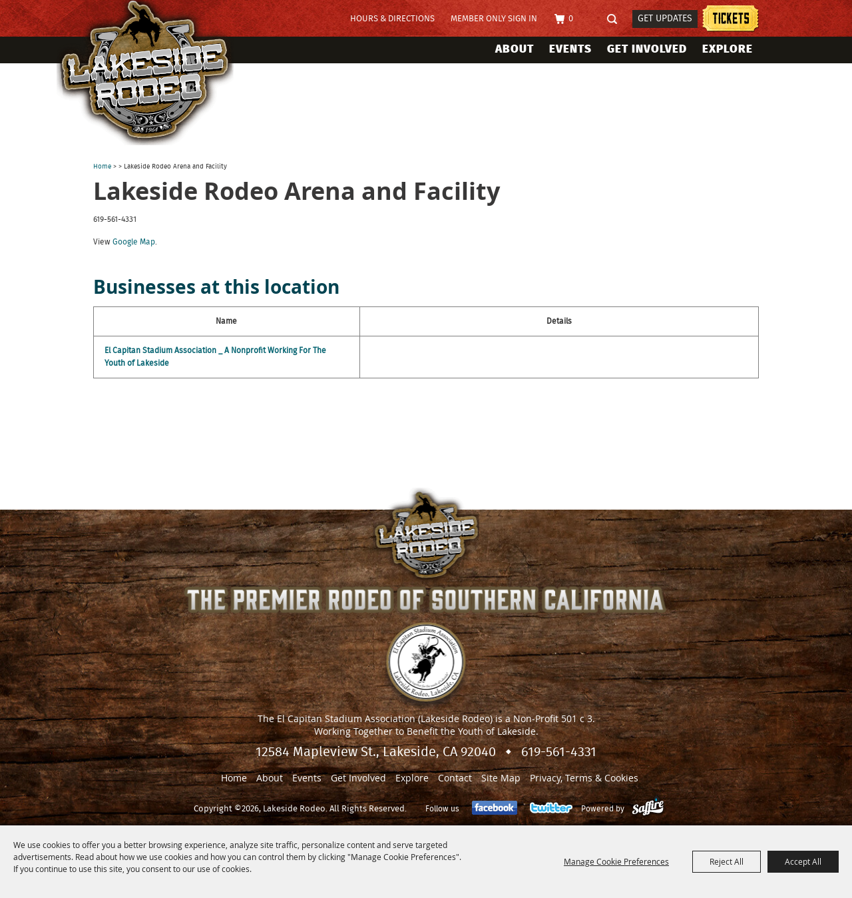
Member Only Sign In (494, 19)
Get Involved (647, 49)
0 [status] (570, 19)
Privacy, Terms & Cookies (584, 777)
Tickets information (730, 20)
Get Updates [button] (665, 18)
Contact (455, 777)
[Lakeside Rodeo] (159, 72)
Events (570, 49)
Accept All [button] (803, 861)
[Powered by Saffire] (648, 809)
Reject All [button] (727, 861)
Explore (727, 49)
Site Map (501, 777)
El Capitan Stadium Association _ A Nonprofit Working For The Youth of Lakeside (215, 356)
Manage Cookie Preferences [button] (616, 861)
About (514, 49)
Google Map (133, 242)
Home (102, 166)
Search (616, 19)
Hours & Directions (392, 19)
